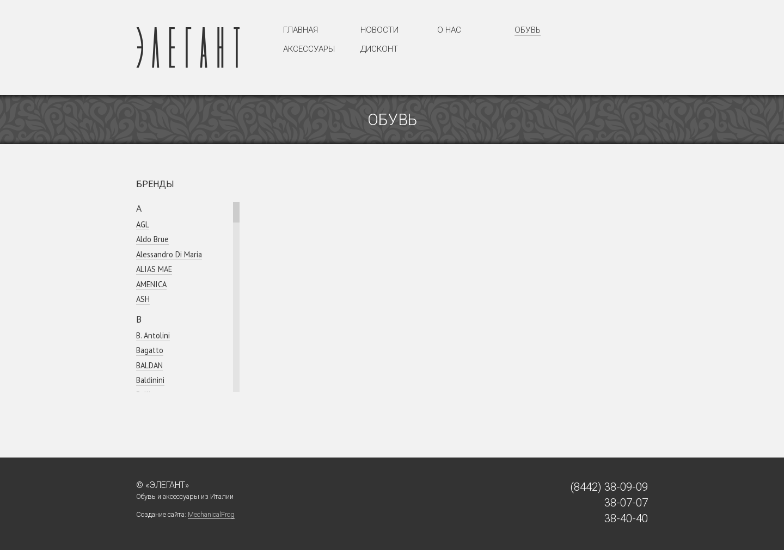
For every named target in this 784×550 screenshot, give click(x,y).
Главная (300, 30)
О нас (449, 30)
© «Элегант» (162, 485)
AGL (142, 224)
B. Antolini (153, 335)
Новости (379, 30)
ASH (143, 299)
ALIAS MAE (154, 269)
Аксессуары (309, 49)
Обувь (527, 30)
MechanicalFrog (211, 514)
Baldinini (150, 380)
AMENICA (151, 284)
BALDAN (149, 365)
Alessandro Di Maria (169, 254)
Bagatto (149, 350)
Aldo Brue (152, 239)
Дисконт (379, 49)
